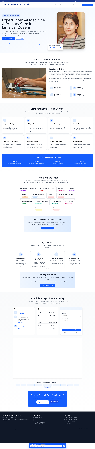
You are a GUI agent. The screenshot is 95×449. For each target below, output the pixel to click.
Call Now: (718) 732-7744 (47, 285)
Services (66, 5)
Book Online (54, 401)
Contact (78, 5)
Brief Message (67, 322)
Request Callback (71, 329)
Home (56, 5)
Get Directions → (21, 322)
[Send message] (64, 446)
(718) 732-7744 (21, 313)
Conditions (72, 5)
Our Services (20, 38)
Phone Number (65, 318)
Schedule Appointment (87, 4)
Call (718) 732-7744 (47, 228)
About (61, 5)
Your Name (64, 313)
